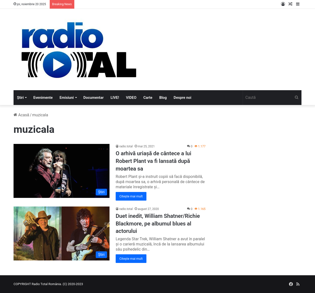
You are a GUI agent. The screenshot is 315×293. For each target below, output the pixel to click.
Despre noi (182, 97)
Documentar (93, 97)
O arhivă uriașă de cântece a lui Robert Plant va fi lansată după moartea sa (153, 161)
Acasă (21, 115)
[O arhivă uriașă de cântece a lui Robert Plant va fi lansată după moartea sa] (62, 171)
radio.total (126, 146)
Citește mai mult (131, 196)
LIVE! (114, 97)
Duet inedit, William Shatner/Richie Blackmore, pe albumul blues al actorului (158, 223)
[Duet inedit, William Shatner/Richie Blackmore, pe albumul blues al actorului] (62, 234)
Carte (147, 97)
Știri (20, 97)
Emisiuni (67, 97)
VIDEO (131, 97)
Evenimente (43, 97)
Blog (163, 97)
